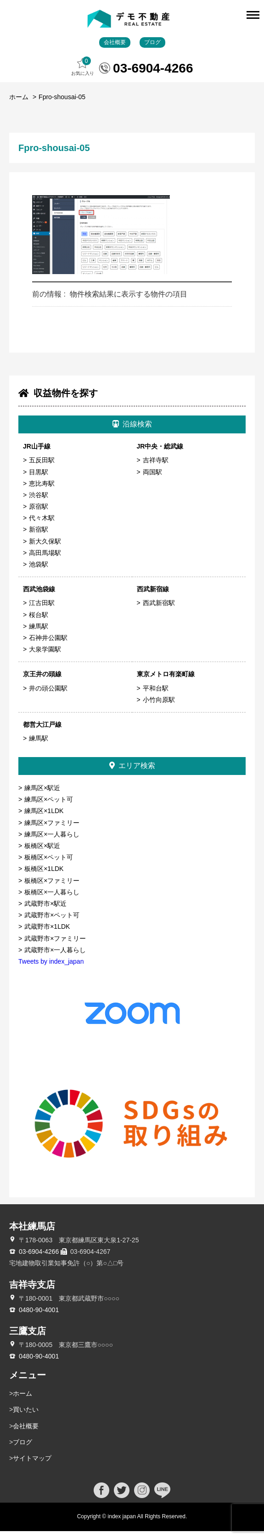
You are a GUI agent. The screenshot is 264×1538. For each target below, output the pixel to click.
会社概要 (115, 49)
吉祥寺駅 (156, 467)
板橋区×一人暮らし (51, 899)
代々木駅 (42, 525)
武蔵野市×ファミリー (55, 945)
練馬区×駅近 (42, 795)
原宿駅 (38, 513)
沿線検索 (132, 431)
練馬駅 (38, 633)
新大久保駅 (45, 548)
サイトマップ (32, 1465)
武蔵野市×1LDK (47, 933)
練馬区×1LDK (43, 818)
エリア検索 (132, 773)
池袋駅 (38, 571)
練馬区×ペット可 (48, 806)
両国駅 (152, 479)
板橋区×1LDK (43, 876)
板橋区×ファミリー (51, 887)
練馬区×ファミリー (51, 829)
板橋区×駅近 (42, 852)
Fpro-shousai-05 (62, 104)
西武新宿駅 (159, 610)
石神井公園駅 (48, 644)
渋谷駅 (38, 501)
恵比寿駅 (42, 490)
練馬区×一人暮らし (51, 841)
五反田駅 (42, 467)
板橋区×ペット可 (48, 864)
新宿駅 (38, 536)
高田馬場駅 (45, 559)
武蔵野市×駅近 (45, 910)
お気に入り (82, 73)
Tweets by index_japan (51, 968)
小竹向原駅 (159, 706)
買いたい (26, 1416)
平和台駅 (156, 695)
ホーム (18, 104)
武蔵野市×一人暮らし (55, 956)
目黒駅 (38, 479)
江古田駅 (42, 610)
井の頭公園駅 (48, 695)
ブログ (152, 49)
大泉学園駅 (45, 656)
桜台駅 (38, 621)
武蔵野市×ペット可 (51, 922)
